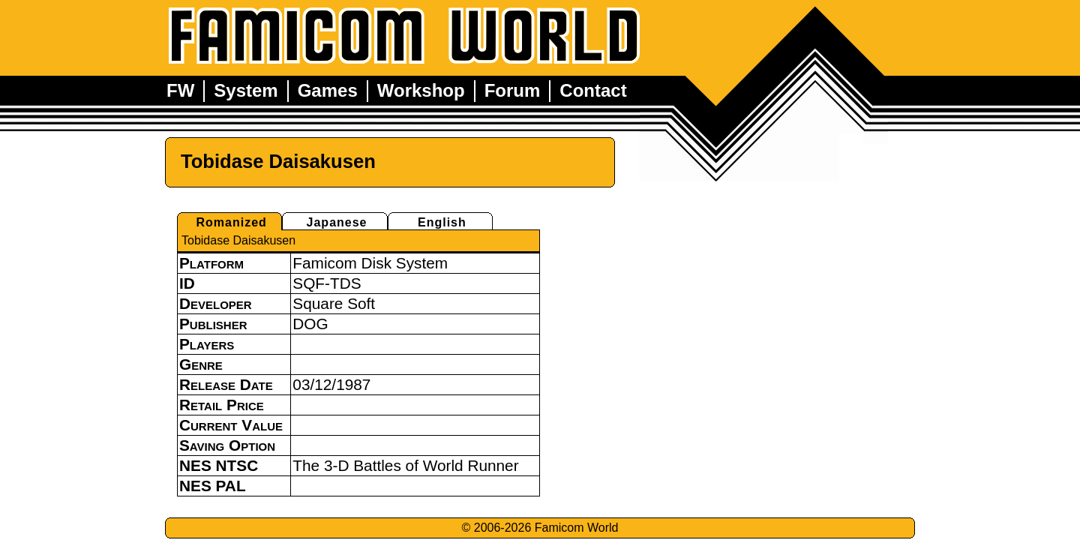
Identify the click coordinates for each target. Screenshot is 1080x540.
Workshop (421, 90)
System (246, 90)
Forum (512, 90)
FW (180, 90)
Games (328, 90)
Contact (593, 90)
